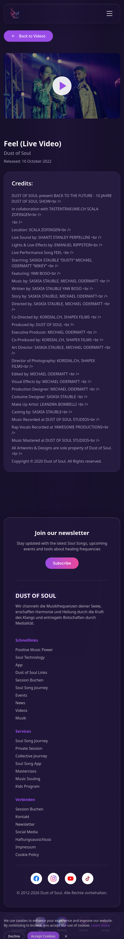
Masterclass (25, 771)
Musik (20, 718)
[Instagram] (53, 878)
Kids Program (27, 786)
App (19, 664)
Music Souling (27, 778)
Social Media (26, 831)
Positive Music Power (34, 649)
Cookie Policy (27, 854)
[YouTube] (70, 878)
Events (21, 695)
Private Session (28, 748)
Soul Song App (28, 763)
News (20, 702)
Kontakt (22, 816)
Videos (21, 710)
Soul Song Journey (31, 687)
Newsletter (25, 824)
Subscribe (62, 563)
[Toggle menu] (109, 13)
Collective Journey (31, 756)
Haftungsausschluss (33, 839)
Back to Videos (28, 36)
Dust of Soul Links (31, 672)
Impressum (25, 847)
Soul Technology (29, 657)
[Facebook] (36, 878)
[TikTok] (87, 878)
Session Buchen (29, 680)
